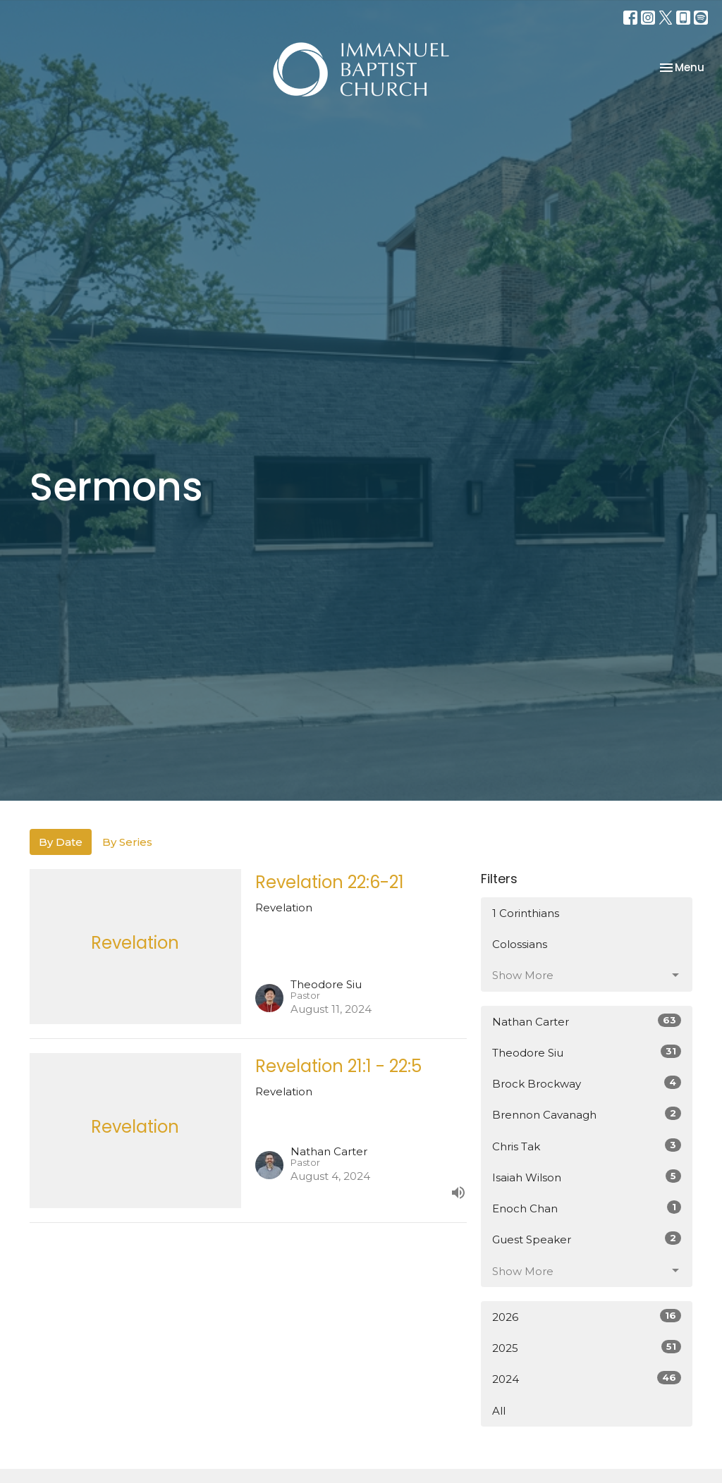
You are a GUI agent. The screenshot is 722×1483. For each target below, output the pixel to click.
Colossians (519, 944)
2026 (586, 1316)
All (499, 1410)
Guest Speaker (586, 1238)
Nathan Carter (586, 1021)
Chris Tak (586, 1145)
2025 (586, 1347)
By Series (127, 842)
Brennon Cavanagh (586, 1114)
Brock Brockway (586, 1083)
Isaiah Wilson (586, 1176)
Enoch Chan (586, 1207)
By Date (60, 842)
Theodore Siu (586, 1052)
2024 (586, 1378)
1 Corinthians (525, 913)
